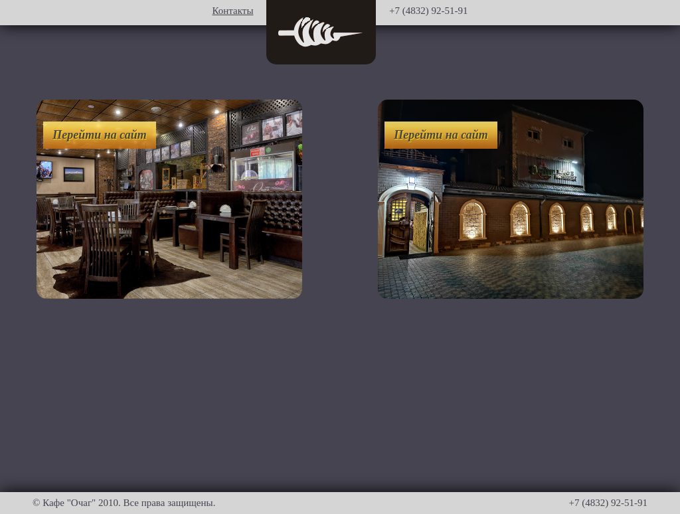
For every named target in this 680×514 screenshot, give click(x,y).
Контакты (233, 10)
